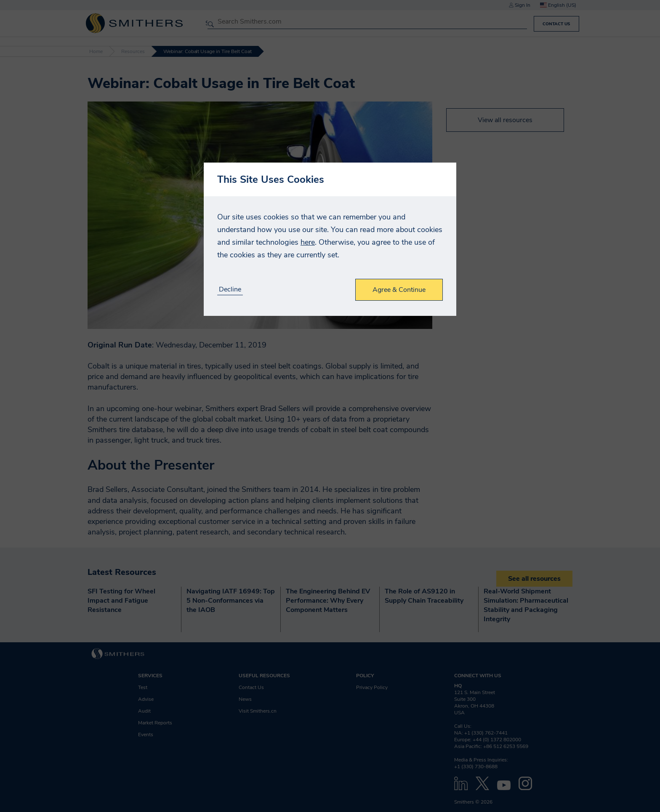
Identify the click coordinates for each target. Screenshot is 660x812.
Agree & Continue (399, 289)
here (308, 242)
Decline (230, 289)
